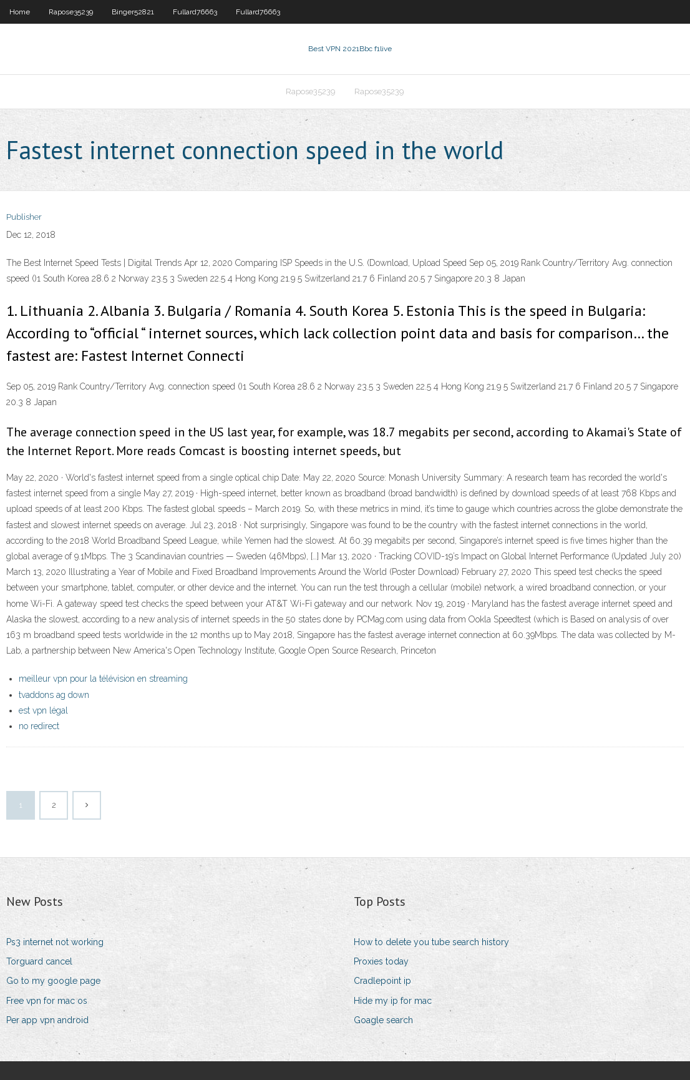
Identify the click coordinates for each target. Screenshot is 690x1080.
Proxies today (381, 961)
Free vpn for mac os (46, 1001)
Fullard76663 (195, 11)
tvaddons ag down (54, 695)
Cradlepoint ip (382, 981)
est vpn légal (43, 710)
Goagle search (383, 1020)
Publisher (24, 217)
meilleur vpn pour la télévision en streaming (103, 679)
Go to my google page (53, 981)
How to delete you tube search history (431, 942)
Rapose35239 (71, 11)
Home (19, 11)
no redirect (39, 726)
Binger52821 (133, 11)
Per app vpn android (47, 1020)
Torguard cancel (39, 961)
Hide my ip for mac (393, 1001)
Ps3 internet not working (55, 942)
